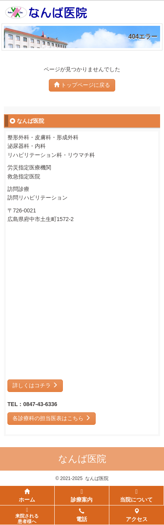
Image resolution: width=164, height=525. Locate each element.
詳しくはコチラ (35, 385)
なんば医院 (82, 458)
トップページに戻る (82, 85)
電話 (81, 515)
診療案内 (82, 495)
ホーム (27, 496)
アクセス (137, 515)
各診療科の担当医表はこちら (51, 418)
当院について (136, 495)
